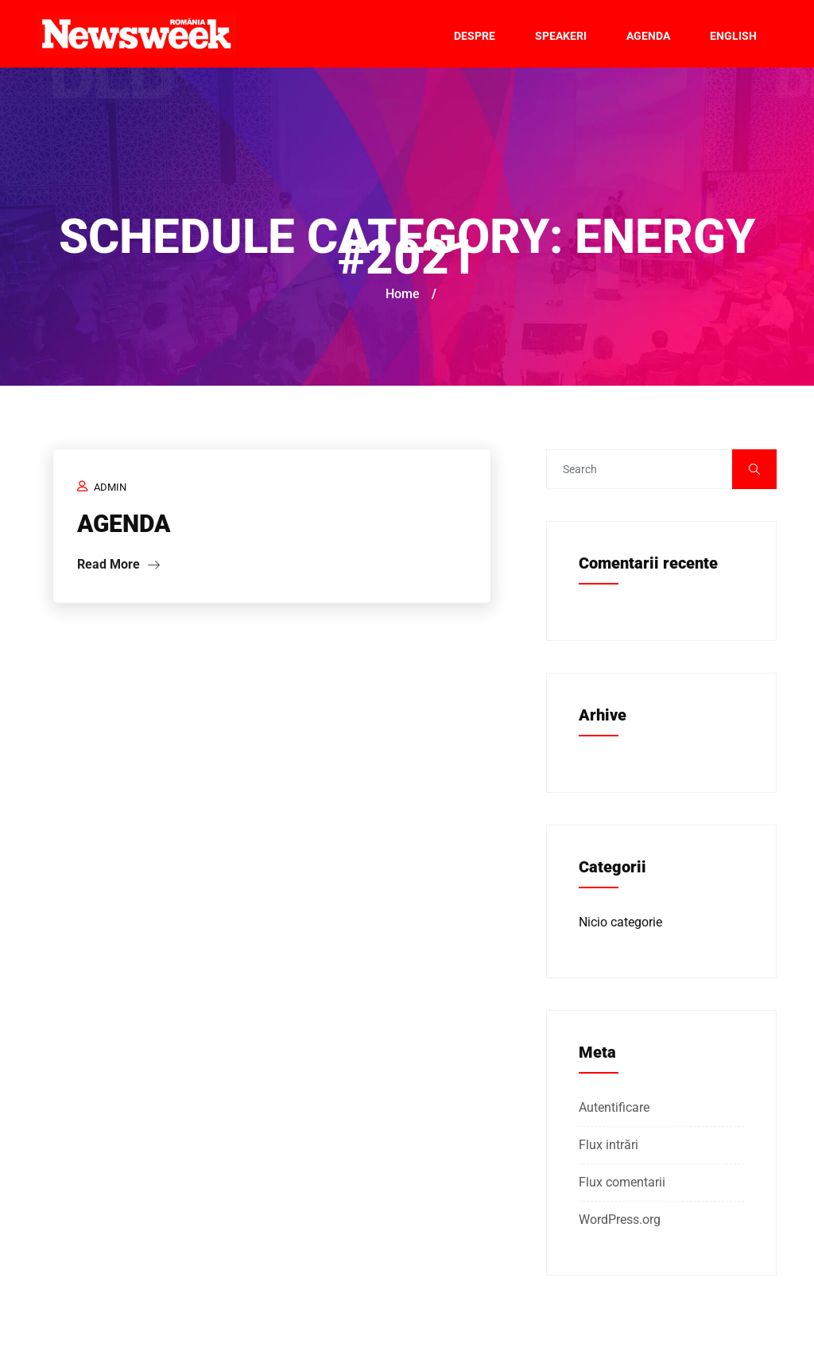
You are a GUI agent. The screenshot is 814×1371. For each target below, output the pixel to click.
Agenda (648, 35)
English (733, 35)
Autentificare (614, 1107)
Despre (474, 35)
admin (110, 487)
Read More (118, 564)
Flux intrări (608, 1144)
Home (403, 293)
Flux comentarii (622, 1182)
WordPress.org (620, 1219)
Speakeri (561, 35)
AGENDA (123, 524)
